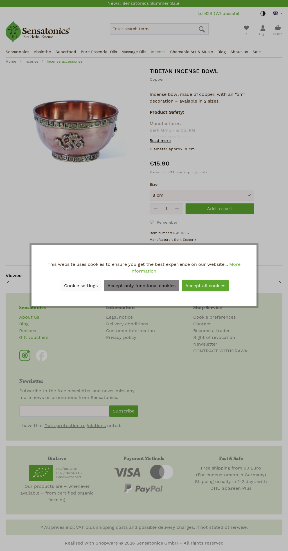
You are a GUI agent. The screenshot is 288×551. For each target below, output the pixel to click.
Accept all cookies (205, 286)
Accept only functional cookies (141, 286)
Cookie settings (81, 286)
